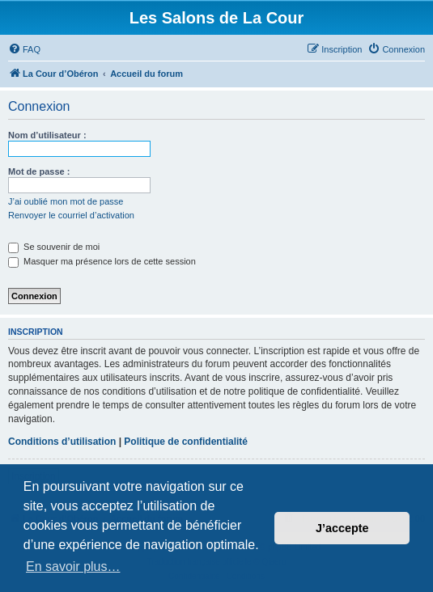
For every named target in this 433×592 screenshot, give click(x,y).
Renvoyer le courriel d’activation (71, 215)
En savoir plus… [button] (73, 566)
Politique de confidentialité (186, 441)
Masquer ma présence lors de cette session (102, 261)
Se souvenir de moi (54, 247)
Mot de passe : (39, 171)
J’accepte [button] (342, 528)
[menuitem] (24, 49)
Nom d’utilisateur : (47, 135)
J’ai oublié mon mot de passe (65, 201)
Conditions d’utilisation (62, 441)
